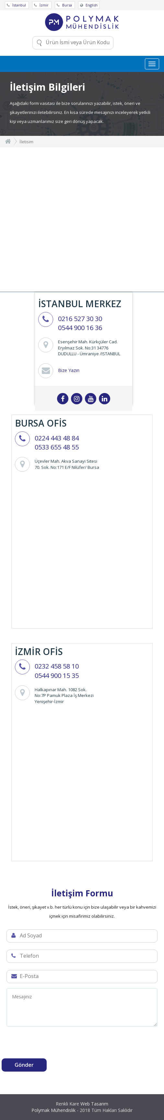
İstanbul (17, 5)
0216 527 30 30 (80, 318)
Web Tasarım (94, 1104)
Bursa (65, 5)
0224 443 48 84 (57, 438)
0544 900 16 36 (80, 327)
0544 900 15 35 (57, 675)
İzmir (42, 5)
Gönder (24, 1064)
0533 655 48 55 (57, 447)
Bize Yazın (68, 370)
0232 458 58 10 (57, 666)
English (89, 5)
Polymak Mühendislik (53, 1110)
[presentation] (51, 1045)
